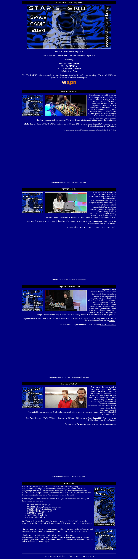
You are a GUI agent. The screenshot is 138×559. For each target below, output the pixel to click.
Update (69, 556)
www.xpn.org (87, 523)
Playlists (62, 556)
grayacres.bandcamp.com (106, 424)
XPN (92, 556)
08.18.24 (78, 377)
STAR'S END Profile (108, 130)
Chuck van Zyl (46, 487)
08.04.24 (76, 182)
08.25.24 (75, 476)
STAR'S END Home (81, 556)
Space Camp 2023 (51, 556)
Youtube (112, 126)
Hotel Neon (108, 395)
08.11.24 (75, 280)
